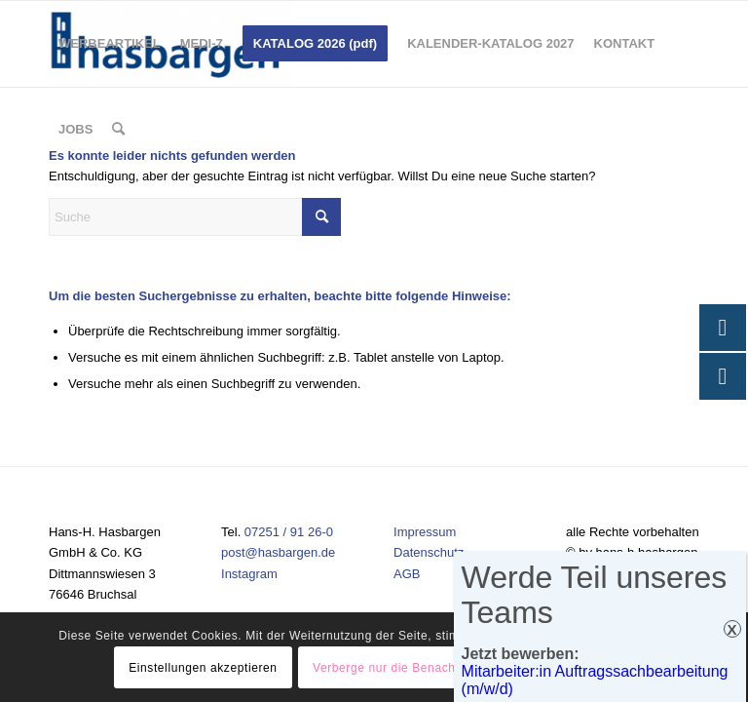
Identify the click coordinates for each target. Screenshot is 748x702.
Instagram (249, 573)
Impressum (424, 532)
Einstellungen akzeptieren (203, 668)
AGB (406, 573)
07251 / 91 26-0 (288, 532)
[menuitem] (109, 44)
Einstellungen (586, 668)
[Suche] (118, 130)
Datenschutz (428, 552)
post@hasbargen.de (278, 552)
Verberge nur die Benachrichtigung (412, 668)
